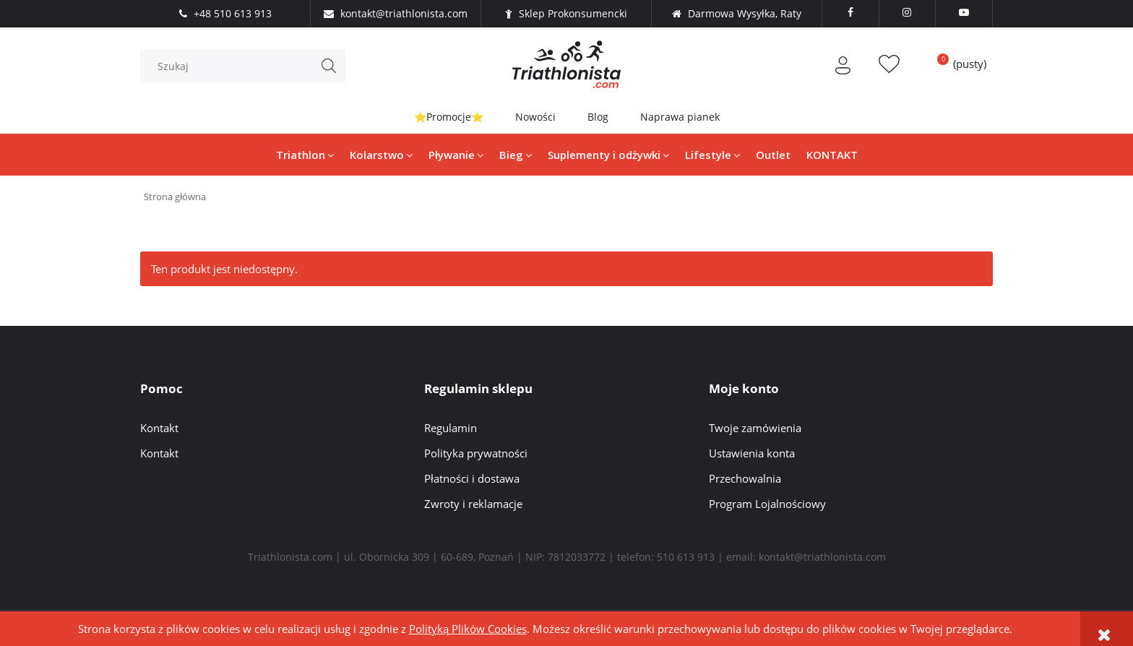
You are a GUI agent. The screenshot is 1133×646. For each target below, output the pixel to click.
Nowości (535, 117)
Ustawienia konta (752, 453)
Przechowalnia (745, 478)
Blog (597, 117)
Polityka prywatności (475, 453)
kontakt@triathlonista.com (822, 557)
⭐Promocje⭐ (448, 117)
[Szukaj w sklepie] (246, 66)
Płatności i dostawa (472, 478)
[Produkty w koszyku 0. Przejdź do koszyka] (957, 63)
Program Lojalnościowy (767, 503)
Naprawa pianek (680, 117)
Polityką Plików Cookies (468, 628)
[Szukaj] (328, 65)
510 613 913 (686, 557)
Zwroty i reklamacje (473, 503)
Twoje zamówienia (755, 428)
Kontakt (159, 428)
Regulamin (450, 428)
